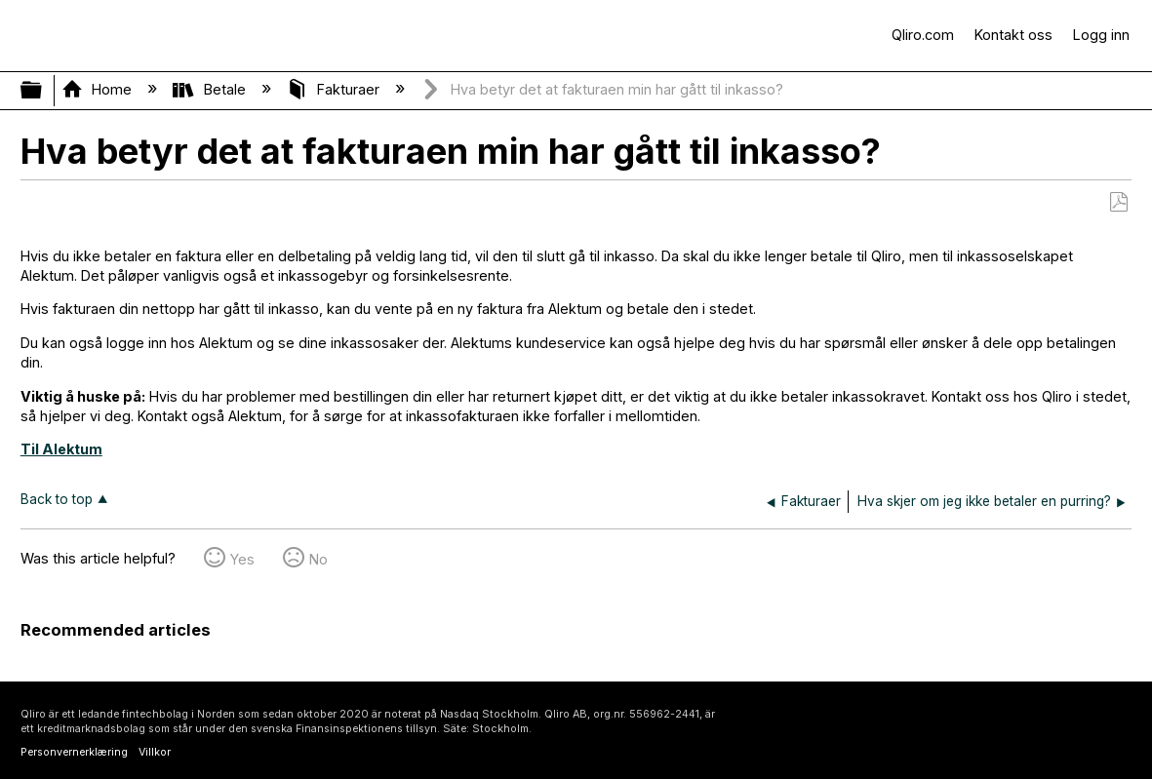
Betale (211, 89)
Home (98, 89)
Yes (242, 559)
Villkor (155, 752)
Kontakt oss (1013, 34)
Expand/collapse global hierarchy (44, 90)
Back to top (56, 499)
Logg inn (1101, 34)
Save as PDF (1118, 202)
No (318, 559)
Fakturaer (335, 89)
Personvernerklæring (74, 752)
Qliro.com (923, 34)
